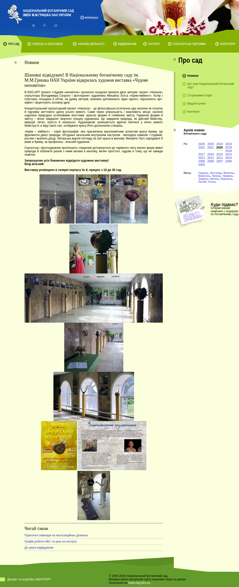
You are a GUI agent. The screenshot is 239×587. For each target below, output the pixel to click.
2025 (210, 144)
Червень (228, 175)
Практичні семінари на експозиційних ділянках (56, 535)
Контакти (193, 111)
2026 (201, 144)
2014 (228, 154)
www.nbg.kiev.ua (139, 583)
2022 (201, 147)
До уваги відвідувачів (39, 547)
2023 (228, 144)
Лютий (202, 181)
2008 (210, 161)
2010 (228, 158)
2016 (210, 154)
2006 (228, 161)
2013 (201, 158)
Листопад (216, 172)
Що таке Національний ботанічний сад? (210, 85)
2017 (201, 154)
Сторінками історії (199, 95)
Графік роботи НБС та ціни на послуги (50, 541)
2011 (219, 158)
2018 (228, 151)
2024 (219, 144)
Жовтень (228, 172)
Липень (216, 175)
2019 (228, 147)
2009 (201, 161)
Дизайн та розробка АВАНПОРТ (29, 579)
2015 (219, 154)
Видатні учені (196, 103)
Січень (212, 181)
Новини (192, 75)
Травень (203, 178)
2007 (219, 161)
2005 (201, 164)
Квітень (214, 178)
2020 (219, 147)
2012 (210, 158)
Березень (227, 178)
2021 (210, 147)
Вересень (204, 175)
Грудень (203, 172)
